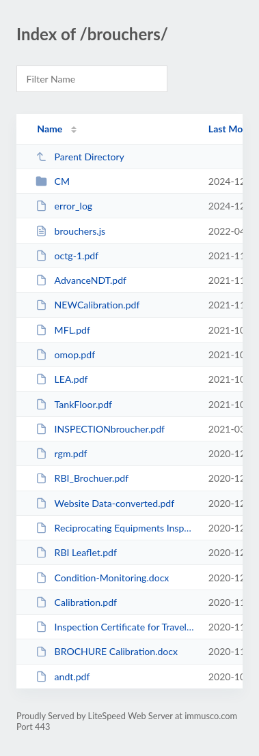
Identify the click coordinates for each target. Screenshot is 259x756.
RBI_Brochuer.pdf (82, 478)
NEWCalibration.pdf (87, 304)
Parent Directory (80, 156)
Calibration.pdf (76, 602)
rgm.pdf (61, 453)
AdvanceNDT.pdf (81, 280)
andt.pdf (63, 676)
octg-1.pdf (67, 255)
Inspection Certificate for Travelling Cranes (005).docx (115, 627)
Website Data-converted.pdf (105, 503)
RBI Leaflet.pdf (76, 552)
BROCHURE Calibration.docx (107, 651)
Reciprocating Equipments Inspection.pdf (115, 528)
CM (53, 181)
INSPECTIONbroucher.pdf (100, 429)
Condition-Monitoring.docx (102, 577)
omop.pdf (65, 354)
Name (49, 128)
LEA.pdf (61, 379)
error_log (64, 206)
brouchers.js (70, 231)
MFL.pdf (63, 330)
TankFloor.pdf (74, 404)
